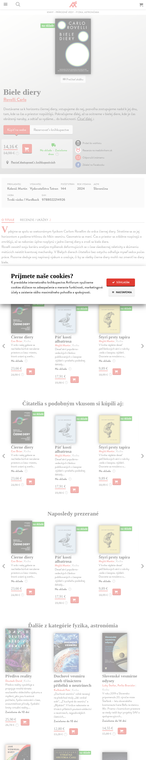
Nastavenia (122, 292)
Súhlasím (120, 282)
